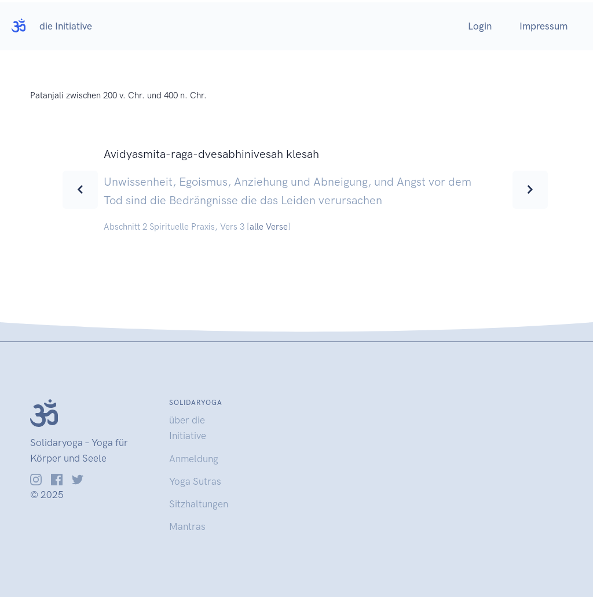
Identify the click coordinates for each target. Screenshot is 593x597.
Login (480, 26)
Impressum (543, 26)
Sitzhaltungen (198, 504)
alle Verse (269, 227)
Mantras (187, 526)
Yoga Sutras (195, 481)
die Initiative (65, 26)
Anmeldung (193, 459)
